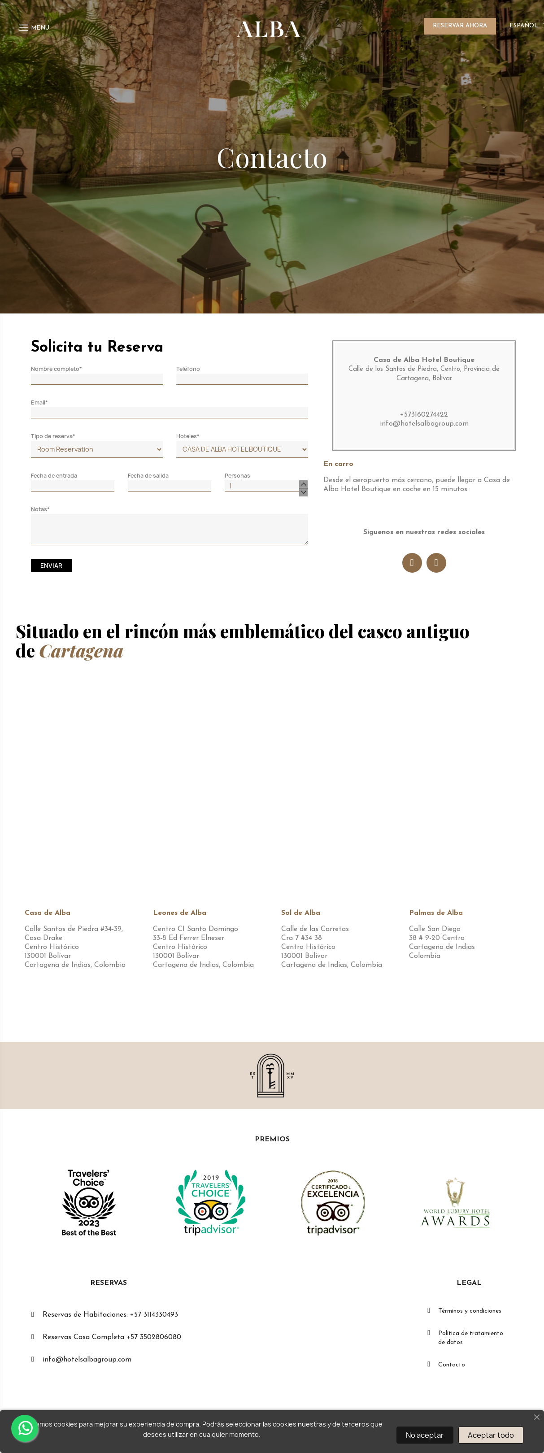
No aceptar (425, 1435)
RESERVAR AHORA (460, 26)
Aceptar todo (491, 1435)
